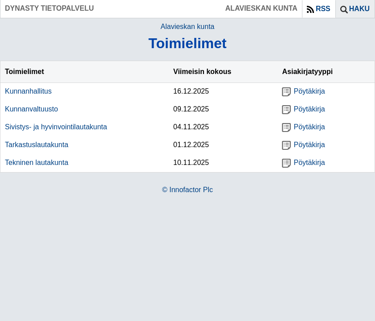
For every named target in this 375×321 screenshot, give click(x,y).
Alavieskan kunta (188, 26)
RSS (323, 8)
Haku (359, 8)
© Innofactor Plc (187, 189)
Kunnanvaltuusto (31, 109)
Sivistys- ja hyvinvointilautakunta (56, 127)
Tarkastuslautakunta (36, 144)
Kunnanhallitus (28, 91)
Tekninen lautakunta (36, 162)
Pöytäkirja (303, 91)
